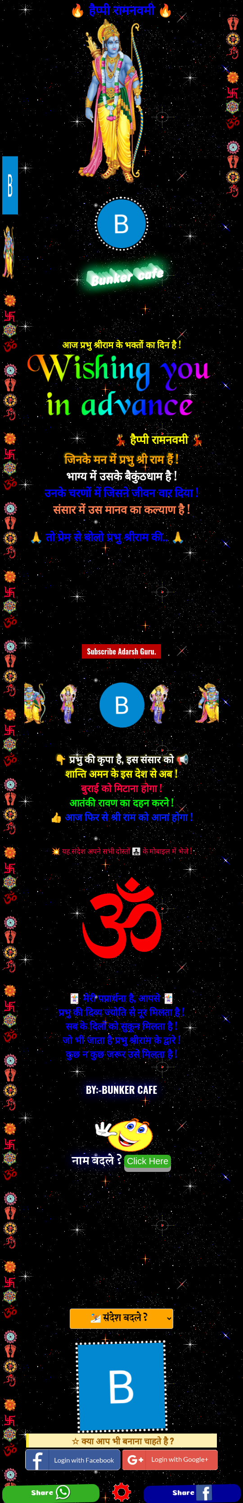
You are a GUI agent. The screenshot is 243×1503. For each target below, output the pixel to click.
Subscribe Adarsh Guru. (121, 651)
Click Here (147, 1161)
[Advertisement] (121, 1237)
